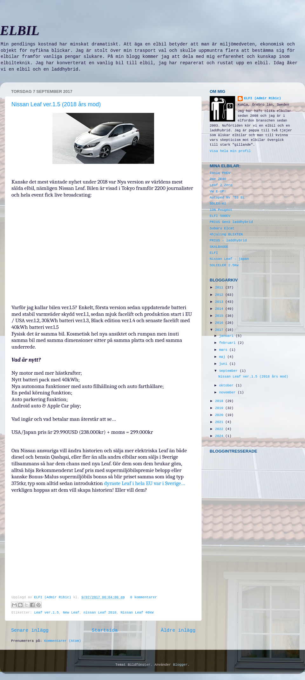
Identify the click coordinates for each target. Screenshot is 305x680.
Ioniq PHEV (220, 173)
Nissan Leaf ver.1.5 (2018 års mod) (56, 104)
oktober (227, 385)
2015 (220, 316)
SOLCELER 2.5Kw (224, 265)
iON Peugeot (221, 210)
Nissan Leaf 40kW (136, 612)
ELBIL (19, 30)
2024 (220, 436)
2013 (220, 302)
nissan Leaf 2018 (100, 612)
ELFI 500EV (220, 216)
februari (228, 343)
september (229, 371)
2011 (220, 287)
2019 (220, 408)
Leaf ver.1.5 (46, 612)
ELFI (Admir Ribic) (53, 597)
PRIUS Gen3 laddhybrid (231, 222)
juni (224, 364)
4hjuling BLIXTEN (226, 234)
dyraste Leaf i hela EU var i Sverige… (144, 483)
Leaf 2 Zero (221, 185)
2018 (220, 401)
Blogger (180, 665)
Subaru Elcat (222, 228)
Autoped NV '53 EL (227, 197)
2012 (220, 295)
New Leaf (71, 612)
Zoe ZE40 (218, 179)
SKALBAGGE (219, 247)
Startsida (105, 630)
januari (227, 336)
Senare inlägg (30, 630)
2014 (220, 309)
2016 (220, 323)
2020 (220, 415)
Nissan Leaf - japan (229, 259)
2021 (220, 422)
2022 (220, 429)
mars (224, 350)
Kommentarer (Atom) (62, 641)
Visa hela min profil (230, 151)
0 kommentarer (143, 597)
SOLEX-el (218, 203)
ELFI (214, 253)
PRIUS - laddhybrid (228, 240)
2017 (220, 330)
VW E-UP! (218, 191)
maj (223, 357)
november (228, 392)
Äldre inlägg (178, 630)
